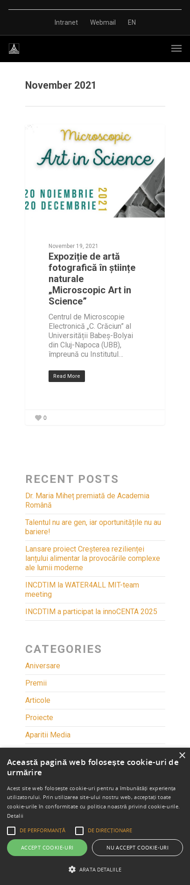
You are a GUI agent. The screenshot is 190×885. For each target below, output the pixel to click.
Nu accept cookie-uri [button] (137, 847)
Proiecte (39, 717)
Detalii (15, 815)
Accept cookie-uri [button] (47, 847)
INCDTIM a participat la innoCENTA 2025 (91, 611)
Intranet (66, 22)
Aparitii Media (47, 734)
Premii (36, 683)
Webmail (103, 22)
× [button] (181, 755)
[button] (95, 869)
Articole (37, 700)
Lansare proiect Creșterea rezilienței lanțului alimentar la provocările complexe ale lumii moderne (92, 558)
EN (132, 22)
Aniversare (42, 665)
